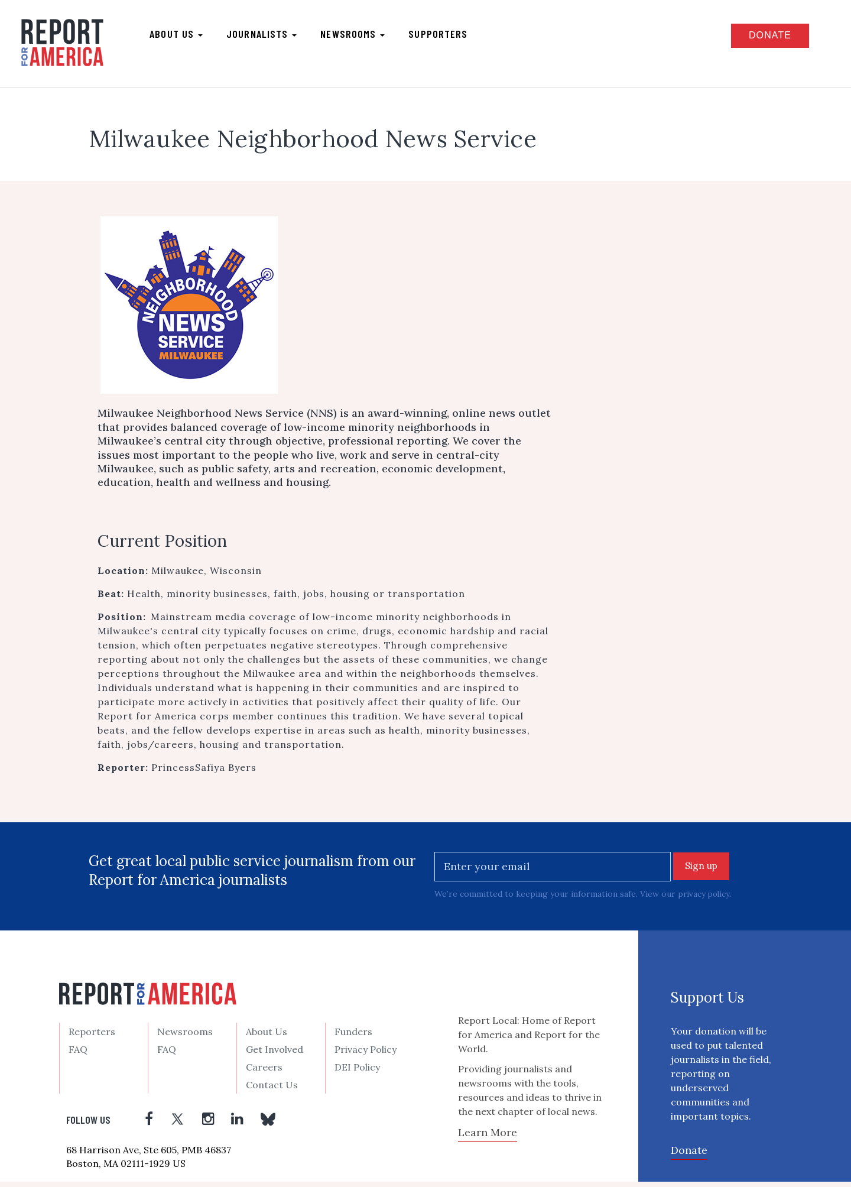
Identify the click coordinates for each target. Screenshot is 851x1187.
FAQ (78, 1054)
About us (183, 36)
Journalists (268, 36)
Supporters (445, 36)
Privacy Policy (365, 1054)
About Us (266, 1037)
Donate (760, 38)
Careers (264, 1072)
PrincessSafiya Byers (203, 771)
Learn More (487, 1137)
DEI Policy (357, 1072)
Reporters (92, 1037)
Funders (353, 1037)
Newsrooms (359, 36)
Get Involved (274, 1054)
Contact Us (272, 1090)
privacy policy (705, 899)
